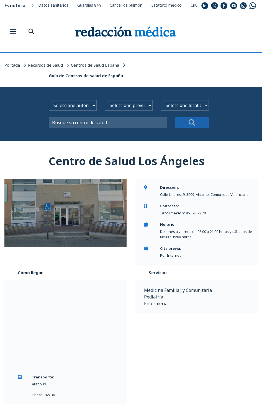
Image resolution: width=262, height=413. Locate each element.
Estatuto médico (166, 5)
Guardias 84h (89, 5)
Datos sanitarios (53, 5)
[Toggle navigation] (13, 31)
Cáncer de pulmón (126, 5)
